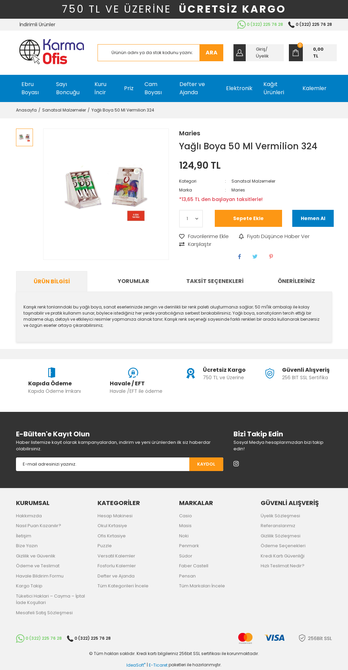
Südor (185, 556)
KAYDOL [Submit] (206, 464)
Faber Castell (193, 566)
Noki (184, 536)
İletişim (23, 536)
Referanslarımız (278, 525)
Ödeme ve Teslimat (37, 566)
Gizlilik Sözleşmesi (280, 536)
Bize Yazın (27, 545)
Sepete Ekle (248, 218)
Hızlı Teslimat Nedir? (282, 566)
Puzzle (105, 545)
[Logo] (51, 52)
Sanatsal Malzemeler (253, 181)
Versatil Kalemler (116, 556)
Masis (185, 525)
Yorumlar (133, 281)
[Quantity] (191, 218)
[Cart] (313, 52)
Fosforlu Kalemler (117, 566)
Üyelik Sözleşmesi (280, 516)
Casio (185, 516)
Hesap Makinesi (115, 516)
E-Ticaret (158, 665)
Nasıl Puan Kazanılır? (38, 525)
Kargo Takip (29, 586)
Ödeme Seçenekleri (283, 545)
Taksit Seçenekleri (215, 281)
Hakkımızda (29, 516)
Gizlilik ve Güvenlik (35, 556)
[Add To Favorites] (204, 236)
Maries (189, 133)
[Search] (160, 52)
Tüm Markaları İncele (202, 586)
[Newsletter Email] (102, 464)
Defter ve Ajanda (116, 576)
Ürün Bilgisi (52, 281)
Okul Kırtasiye (112, 525)
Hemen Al (313, 218)
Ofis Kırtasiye (112, 536)
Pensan (187, 576)
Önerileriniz (296, 281)
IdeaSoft (135, 665)
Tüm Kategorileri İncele (123, 586)
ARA (212, 52)
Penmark (189, 545)
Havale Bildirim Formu (40, 576)
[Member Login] (258, 52)
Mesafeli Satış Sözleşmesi (44, 612)
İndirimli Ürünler (37, 24)
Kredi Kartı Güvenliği (282, 556)
